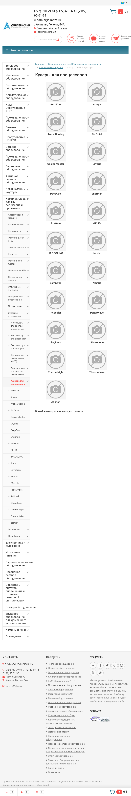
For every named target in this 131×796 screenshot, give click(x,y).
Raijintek (15, 496)
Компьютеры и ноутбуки (17, 190)
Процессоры (18, 306)
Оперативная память (18, 278)
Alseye (14, 397)
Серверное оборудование (17, 168)
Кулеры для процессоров (20, 382)
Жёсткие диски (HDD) (18, 239)
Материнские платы (18, 262)
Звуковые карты (18, 247)
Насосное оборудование (17, 77)
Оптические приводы (18, 288)
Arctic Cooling (18, 403)
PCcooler (15, 483)
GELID (14, 450)
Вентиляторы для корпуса (20, 347)
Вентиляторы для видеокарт (20, 337)
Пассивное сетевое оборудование (17, 575)
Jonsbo (14, 463)
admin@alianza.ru (47, 31)
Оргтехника (18, 529)
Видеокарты (18, 231)
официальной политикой (103, 690)
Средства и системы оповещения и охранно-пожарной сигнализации (17, 592)
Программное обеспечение (18, 298)
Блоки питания (18, 224)
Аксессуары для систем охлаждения (20, 325)
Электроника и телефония (17, 544)
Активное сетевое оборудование (17, 179)
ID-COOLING (17, 456)
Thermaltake (17, 516)
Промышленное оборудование (17, 119)
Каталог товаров (19, 50)
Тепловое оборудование (17, 67)
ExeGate (15, 443)
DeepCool (15, 430)
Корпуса (18, 254)
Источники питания (17, 554)
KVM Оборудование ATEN (17, 108)
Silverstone (16, 503)
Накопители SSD (18, 270)
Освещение (17, 636)
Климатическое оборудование (17, 96)
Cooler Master (18, 417)
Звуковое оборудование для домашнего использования (17, 618)
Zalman (14, 522)
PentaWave (16, 489)
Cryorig (14, 423)
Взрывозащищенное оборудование (18, 563)
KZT (125, 2)
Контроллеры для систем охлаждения (20, 371)
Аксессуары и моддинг (18, 216)
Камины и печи (17, 630)
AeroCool (15, 390)
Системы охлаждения (18, 314)
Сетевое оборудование (17, 129)
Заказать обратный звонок (52, 28)
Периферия (18, 536)
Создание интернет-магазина (18, 785)
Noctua (14, 476)
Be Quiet (15, 410)
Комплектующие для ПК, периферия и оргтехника (17, 203)
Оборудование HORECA (17, 138)
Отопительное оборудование (17, 86)
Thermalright (17, 509)
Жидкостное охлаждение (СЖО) (20, 358)
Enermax (15, 437)
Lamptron (16, 470)
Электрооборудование (18, 607)
